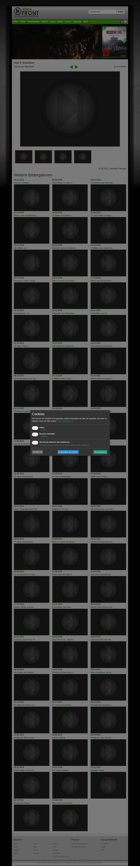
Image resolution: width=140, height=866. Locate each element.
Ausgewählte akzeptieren (68, 452)
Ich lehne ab (37, 452)
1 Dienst (43, 430)
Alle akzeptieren (100, 452)
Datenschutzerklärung (65, 421)
